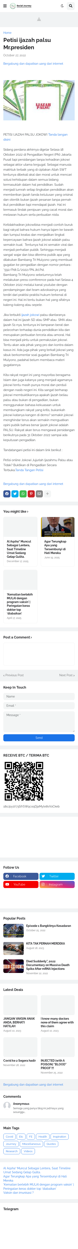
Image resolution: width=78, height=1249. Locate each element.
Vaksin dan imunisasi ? (18, 1192)
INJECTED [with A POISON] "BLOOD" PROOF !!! (54, 1064)
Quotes (51, 1144)
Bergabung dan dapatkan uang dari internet (33, 63)
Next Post (66, 675)
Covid (9, 1136)
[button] (5, 6)
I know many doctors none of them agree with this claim (57, 1022)
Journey (11, 1144)
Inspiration (59, 1136)
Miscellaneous (31, 1144)
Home (7, 32)
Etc (21, 1136)
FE (30, 1136)
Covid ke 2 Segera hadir (19, 1060)
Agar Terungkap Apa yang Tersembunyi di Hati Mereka (55, 547)
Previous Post (14, 675)
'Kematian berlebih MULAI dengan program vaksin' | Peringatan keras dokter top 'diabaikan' (20, 604)
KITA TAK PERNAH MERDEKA (45, 943)
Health (42, 1136)
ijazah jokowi (30, 315)
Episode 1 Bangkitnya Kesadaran (48, 925)
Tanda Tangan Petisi (29, 470)
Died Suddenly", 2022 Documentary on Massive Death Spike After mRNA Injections (47, 965)
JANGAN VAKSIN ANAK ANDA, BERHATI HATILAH (19, 1022)
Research (12, 1151)
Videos (28, 1151)
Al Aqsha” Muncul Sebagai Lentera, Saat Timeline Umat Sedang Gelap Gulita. (19, 549)
